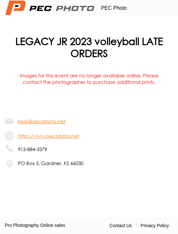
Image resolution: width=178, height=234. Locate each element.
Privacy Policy (155, 225)
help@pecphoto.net (41, 121)
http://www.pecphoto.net (48, 136)
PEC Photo (114, 8)
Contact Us (121, 225)
